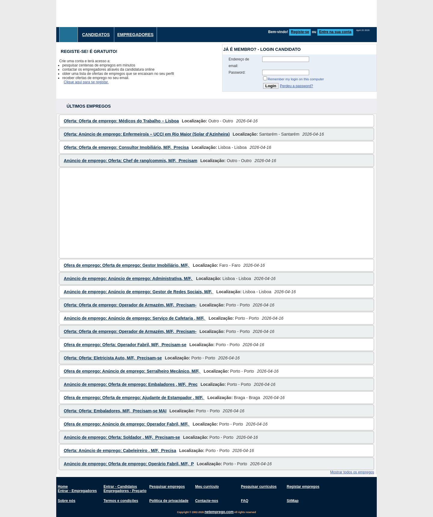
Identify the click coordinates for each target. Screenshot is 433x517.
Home (63, 487)
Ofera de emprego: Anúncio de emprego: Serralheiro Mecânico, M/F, (132, 371)
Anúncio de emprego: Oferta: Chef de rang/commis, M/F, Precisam (130, 160)
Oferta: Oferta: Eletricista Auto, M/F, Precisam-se (113, 357)
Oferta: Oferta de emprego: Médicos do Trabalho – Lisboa (121, 120)
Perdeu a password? (296, 86)
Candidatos (96, 34)
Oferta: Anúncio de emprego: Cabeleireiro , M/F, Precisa (120, 450)
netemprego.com (219, 512)
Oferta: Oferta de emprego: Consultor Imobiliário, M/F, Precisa (126, 147)
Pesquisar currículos (259, 487)
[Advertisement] (267, 13)
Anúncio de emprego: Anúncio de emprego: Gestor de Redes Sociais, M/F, (138, 291)
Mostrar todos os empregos (352, 472)
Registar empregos (303, 487)
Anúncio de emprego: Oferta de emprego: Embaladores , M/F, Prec (131, 384)
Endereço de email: (239, 62)
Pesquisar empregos (167, 487)
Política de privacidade (169, 501)
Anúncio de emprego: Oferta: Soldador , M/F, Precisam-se (122, 437)
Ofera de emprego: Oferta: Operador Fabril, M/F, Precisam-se (125, 344)
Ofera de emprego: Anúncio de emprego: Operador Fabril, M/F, (127, 424)
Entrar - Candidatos (120, 487)
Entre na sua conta (335, 32)
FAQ (244, 501)
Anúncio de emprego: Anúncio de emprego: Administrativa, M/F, (128, 278)
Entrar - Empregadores (77, 491)
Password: (237, 72)
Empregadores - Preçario (124, 491)
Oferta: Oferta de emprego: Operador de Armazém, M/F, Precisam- (130, 305)
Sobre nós (66, 501)
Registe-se (300, 32)
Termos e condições (120, 501)
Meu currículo (207, 487)
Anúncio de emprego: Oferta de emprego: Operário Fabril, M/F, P (129, 463)
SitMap (292, 501)
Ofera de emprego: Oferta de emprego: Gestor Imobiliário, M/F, (127, 265)
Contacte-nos (206, 501)
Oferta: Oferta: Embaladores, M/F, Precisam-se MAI (115, 410)
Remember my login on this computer (296, 79)
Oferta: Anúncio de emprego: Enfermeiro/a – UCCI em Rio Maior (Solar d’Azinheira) (147, 134)
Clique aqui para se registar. (86, 82)
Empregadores (135, 34)
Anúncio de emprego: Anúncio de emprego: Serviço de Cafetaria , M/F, (135, 318)
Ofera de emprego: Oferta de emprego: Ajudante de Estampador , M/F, (134, 397)
